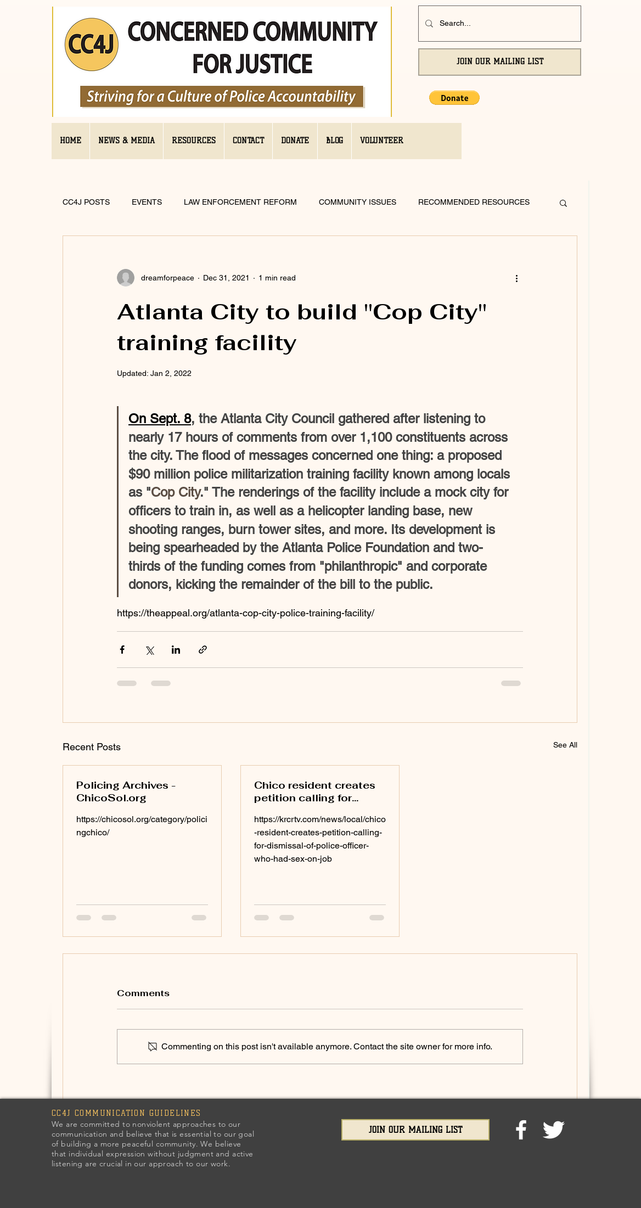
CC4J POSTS (86, 202)
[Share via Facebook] (122, 649)
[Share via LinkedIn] (176, 649)
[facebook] (521, 1130)
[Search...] (499, 23)
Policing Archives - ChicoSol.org (126, 791)
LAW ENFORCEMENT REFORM (240, 202)
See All (565, 744)
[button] (454, 98)
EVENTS (147, 202)
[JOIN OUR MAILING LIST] (499, 62)
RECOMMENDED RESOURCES (474, 202)
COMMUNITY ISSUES (357, 202)
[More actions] (516, 277)
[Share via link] (203, 649)
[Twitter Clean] (553, 1130)
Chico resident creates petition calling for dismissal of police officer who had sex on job (314, 791)
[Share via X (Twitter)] (149, 649)
